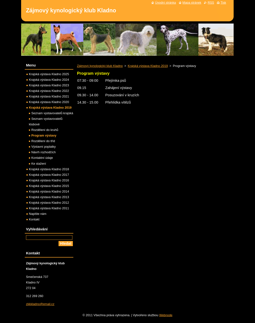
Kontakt (34, 219)
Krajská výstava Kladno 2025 (49, 74)
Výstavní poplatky (43, 146)
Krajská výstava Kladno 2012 (49, 202)
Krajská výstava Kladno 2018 (49, 169)
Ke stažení (38, 163)
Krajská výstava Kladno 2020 (49, 102)
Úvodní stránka (165, 2)
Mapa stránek (191, 2)
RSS (211, 2)
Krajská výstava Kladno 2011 (49, 208)
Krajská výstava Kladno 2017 (49, 175)
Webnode (165, 315)
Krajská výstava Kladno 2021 (49, 96)
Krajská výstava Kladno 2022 (49, 91)
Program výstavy (43, 135)
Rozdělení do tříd (43, 141)
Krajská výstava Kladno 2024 (49, 79)
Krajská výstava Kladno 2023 (49, 85)
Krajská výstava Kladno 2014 (49, 191)
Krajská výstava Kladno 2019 (148, 66)
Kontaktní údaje (42, 158)
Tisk (223, 2)
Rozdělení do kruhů (44, 130)
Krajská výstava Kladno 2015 (49, 186)
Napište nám (37, 214)
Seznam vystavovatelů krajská (52, 113)
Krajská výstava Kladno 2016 (49, 180)
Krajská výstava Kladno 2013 (49, 197)
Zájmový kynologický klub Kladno (100, 66)
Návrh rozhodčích (43, 152)
